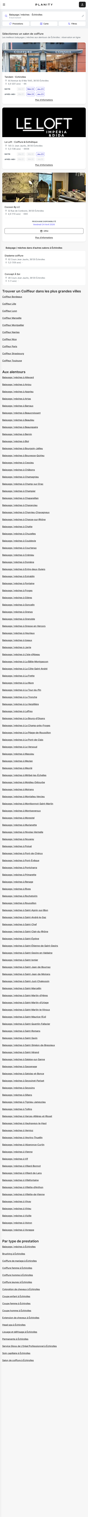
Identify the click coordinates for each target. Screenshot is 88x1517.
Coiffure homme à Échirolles (17, 1275)
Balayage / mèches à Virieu (16, 1208)
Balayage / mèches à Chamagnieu (20, 476)
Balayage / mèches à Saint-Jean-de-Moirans (26, 974)
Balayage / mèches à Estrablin (18, 576)
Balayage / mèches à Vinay (16, 1201)
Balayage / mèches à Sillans (17, 1094)
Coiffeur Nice (9, 339)
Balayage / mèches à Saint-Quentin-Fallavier (26, 1023)
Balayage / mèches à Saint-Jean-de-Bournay (26, 967)
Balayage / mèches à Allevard (18, 377)
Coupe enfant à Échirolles (16, 1296)
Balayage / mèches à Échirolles (19, 1246)
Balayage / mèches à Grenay (17, 611)
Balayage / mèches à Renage (17, 881)
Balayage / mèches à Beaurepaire (20, 427)
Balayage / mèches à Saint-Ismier (20, 959)
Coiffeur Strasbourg (13, 353)
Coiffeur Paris (9, 346)
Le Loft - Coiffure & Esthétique (21, 142)
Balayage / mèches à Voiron (17, 1222)
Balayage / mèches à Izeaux (17, 640)
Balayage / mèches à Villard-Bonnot (21, 1165)
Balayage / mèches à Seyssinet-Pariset (23, 1080)
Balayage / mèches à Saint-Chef (19, 924)
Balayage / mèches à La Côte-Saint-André (24, 668)
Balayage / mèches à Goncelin (18, 604)
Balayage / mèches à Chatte (17, 526)
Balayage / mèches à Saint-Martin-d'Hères (25, 995)
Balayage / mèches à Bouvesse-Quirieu (23, 455)
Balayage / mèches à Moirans (18, 789)
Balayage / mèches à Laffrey (17, 711)
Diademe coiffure (14, 255)
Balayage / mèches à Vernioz (17, 1130)
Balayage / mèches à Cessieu (18, 462)
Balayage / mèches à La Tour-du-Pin (21, 690)
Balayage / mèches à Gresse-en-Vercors (24, 626)
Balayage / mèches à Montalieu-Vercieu (23, 796)
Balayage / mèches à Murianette (19, 825)
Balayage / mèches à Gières (17, 597)
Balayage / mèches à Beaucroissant (21, 412)
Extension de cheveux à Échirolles (20, 1317)
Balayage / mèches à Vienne (17, 1151)
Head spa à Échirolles (14, 1324)
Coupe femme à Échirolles (16, 1303)
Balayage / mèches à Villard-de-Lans (22, 1173)
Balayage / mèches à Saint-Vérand (20, 1052)
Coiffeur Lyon (9, 310)
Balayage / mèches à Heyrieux (18, 633)
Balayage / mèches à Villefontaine (20, 1180)
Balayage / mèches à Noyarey (18, 839)
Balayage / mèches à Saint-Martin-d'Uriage (25, 1002)
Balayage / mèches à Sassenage (19, 1066)
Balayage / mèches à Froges (17, 590)
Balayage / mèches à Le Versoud (19, 746)
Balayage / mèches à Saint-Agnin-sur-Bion (25, 910)
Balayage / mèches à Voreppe (18, 1229)
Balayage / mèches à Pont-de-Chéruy (22, 853)
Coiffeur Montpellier (13, 325)
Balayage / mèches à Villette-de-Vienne (23, 1194)
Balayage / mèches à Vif (15, 1158)
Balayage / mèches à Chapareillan (20, 498)
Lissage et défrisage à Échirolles (19, 1331)
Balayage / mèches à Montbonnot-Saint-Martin (27, 803)
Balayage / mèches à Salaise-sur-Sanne (23, 1059)
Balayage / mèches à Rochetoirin (19, 896)
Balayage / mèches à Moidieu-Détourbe (23, 782)
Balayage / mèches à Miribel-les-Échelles (24, 775)
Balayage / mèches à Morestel (18, 817)
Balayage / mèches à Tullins (17, 1109)
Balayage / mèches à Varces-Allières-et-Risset (27, 1116)
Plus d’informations (44, 100)
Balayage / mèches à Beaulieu (18, 420)
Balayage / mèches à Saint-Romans (21, 1031)
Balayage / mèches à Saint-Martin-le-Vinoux (26, 1009)
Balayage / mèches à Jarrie (16, 647)
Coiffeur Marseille (11, 318)
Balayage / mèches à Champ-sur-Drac (22, 484)
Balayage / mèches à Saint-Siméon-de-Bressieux (28, 1045)
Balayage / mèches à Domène (18, 562)
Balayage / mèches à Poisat (17, 846)
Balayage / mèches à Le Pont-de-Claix (22, 739)
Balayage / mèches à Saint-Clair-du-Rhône (25, 931)
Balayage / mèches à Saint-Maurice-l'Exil (24, 1016)
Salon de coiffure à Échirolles (18, 1360)
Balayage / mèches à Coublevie (19, 540)
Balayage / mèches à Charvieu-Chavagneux (26, 512)
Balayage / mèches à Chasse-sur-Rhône (24, 519)
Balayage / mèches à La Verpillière (20, 704)
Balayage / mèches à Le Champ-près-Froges (26, 725)
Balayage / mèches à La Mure (18, 682)
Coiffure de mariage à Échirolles (19, 1260)
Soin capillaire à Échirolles (16, 1353)
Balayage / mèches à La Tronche (19, 697)
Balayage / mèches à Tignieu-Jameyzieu (24, 1102)
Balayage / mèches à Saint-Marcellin (21, 988)
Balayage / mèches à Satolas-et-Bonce (23, 1073)
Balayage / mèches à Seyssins (18, 1087)
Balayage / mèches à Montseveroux (21, 810)
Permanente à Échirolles (15, 1339)
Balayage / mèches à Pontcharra (19, 867)
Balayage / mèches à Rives (16, 888)
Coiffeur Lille (9, 303)
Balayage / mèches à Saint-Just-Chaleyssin (25, 981)
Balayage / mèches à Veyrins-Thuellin (22, 1137)
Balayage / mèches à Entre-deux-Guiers (23, 569)
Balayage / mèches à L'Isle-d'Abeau (21, 654)
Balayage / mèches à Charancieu (19, 505)
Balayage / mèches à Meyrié (17, 768)
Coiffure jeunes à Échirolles (17, 1282)
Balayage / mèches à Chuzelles (19, 533)
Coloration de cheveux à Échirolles (21, 1289)
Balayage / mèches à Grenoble (18, 618)
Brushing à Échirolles (13, 1253)
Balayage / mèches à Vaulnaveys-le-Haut (24, 1123)
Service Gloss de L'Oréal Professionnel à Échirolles (29, 1346)
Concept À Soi (12, 274)
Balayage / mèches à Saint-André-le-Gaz (24, 917)
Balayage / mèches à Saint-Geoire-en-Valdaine (27, 952)
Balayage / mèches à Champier (18, 491)
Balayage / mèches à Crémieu (18, 555)
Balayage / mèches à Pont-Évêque (20, 860)
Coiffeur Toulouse (12, 360)
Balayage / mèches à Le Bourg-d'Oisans (23, 718)
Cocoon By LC (12, 207)
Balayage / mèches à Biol (15, 441)
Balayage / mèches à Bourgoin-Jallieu (22, 448)
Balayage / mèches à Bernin (17, 434)
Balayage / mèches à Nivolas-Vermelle (22, 832)
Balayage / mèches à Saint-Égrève (20, 938)
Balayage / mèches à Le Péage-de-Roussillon (26, 732)
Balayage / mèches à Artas (16, 398)
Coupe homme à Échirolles (16, 1310)
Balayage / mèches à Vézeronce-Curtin (23, 1144)
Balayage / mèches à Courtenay (19, 547)
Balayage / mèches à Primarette (19, 874)
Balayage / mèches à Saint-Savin (19, 1038)
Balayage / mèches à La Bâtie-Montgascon (25, 661)
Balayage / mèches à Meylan (17, 761)
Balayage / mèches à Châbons (18, 469)
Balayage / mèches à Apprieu (17, 391)
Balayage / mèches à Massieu (18, 753)
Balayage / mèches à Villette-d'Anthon (22, 1187)
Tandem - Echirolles (15, 76)
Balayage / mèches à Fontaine (18, 583)
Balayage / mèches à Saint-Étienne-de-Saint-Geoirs (30, 945)
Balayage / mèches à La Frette (18, 675)
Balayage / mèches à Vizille (16, 1215)
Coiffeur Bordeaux (12, 296)
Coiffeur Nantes (11, 332)
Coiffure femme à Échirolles (17, 1268)
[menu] (4, 4)
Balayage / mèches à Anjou (16, 384)
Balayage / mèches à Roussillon (19, 903)
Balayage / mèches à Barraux (17, 405)
